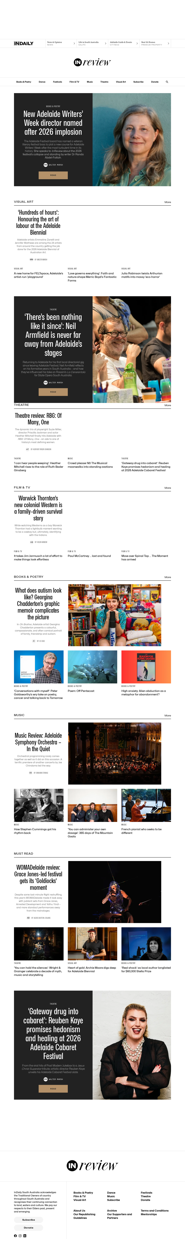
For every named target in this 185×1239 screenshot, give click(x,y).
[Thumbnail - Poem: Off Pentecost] (92, 815)
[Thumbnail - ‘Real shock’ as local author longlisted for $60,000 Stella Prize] (146, 1094)
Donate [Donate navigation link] (154, 82)
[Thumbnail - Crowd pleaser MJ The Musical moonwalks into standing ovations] (92, 544)
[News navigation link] (61, 43)
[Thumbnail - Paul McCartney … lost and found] (92, 680)
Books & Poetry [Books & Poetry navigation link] (23, 82)
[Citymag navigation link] (124, 43)
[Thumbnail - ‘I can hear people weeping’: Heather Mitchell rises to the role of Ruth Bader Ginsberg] (39, 545)
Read (53, 175)
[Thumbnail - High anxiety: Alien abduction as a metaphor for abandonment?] (146, 817)
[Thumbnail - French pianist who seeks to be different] (146, 956)
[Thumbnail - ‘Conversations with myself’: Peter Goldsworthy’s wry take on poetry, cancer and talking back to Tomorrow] (39, 819)
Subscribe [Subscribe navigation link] (138, 82)
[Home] (29, 43)
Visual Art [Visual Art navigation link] (121, 82)
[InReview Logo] (92, 63)
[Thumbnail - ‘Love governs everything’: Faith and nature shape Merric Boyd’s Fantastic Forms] (92, 300)
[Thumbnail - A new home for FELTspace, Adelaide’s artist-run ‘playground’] (39, 298)
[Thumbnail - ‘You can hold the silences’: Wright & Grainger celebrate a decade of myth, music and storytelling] (39, 1095)
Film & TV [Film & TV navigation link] (74, 82)
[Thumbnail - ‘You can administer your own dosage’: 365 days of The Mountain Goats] (92, 957)
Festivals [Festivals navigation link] (57, 82)
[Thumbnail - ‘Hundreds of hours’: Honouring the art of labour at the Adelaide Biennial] (92, 240)
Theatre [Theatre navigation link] (104, 82)
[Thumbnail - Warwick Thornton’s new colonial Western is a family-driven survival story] (92, 624)
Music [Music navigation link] (90, 82)
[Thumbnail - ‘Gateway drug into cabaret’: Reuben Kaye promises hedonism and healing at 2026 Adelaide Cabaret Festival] (146, 545)
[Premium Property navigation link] (155, 43)
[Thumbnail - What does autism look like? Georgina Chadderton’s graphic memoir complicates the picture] (92, 759)
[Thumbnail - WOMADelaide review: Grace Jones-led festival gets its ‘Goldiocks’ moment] (92, 1036)
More (168, 202)
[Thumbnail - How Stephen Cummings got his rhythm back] (39, 956)
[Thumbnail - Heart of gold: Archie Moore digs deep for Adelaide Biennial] (92, 1094)
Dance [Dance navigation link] (42, 82)
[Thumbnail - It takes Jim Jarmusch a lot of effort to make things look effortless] (39, 682)
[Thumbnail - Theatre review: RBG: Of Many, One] (92, 486)
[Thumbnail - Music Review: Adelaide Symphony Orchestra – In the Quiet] (92, 897)
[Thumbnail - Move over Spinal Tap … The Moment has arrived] (146, 682)
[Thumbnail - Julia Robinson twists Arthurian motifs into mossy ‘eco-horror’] (146, 298)
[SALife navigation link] (92, 43)
